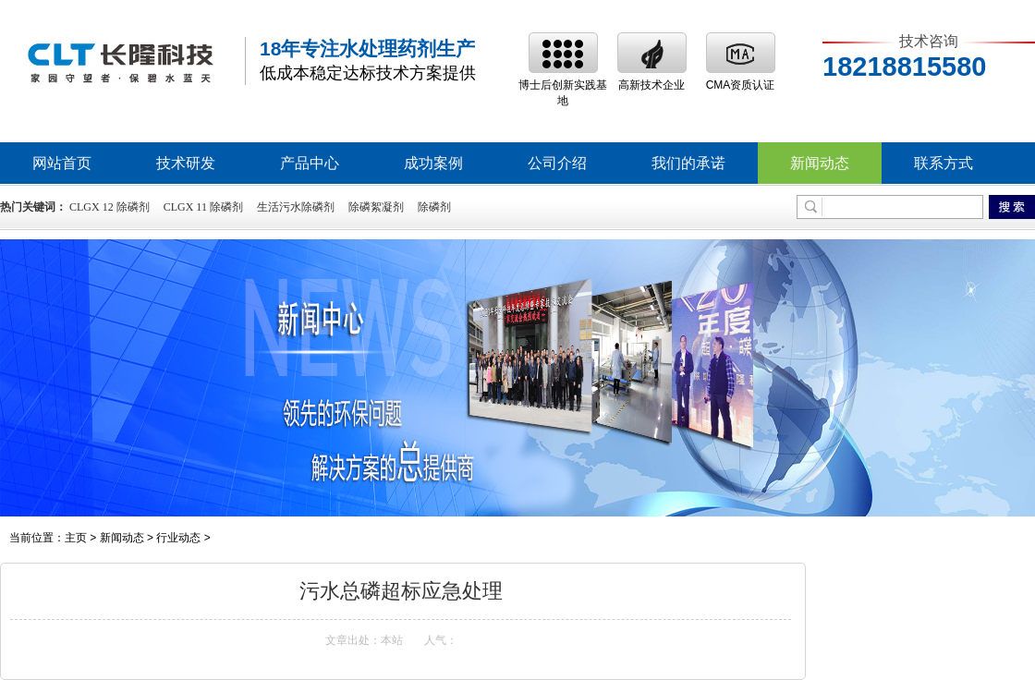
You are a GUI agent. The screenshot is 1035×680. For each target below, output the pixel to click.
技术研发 (185, 163)
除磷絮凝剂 (376, 206)
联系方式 (943, 163)
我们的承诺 (688, 163)
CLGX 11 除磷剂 (203, 206)
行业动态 (178, 537)
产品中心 (309, 163)
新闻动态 (819, 163)
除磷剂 (434, 206)
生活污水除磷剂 (296, 206)
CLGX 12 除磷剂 (109, 206)
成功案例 (433, 163)
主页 (76, 537)
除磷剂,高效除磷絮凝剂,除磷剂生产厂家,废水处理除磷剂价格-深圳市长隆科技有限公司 (120, 61)
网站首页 (61, 163)
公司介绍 (557, 163)
